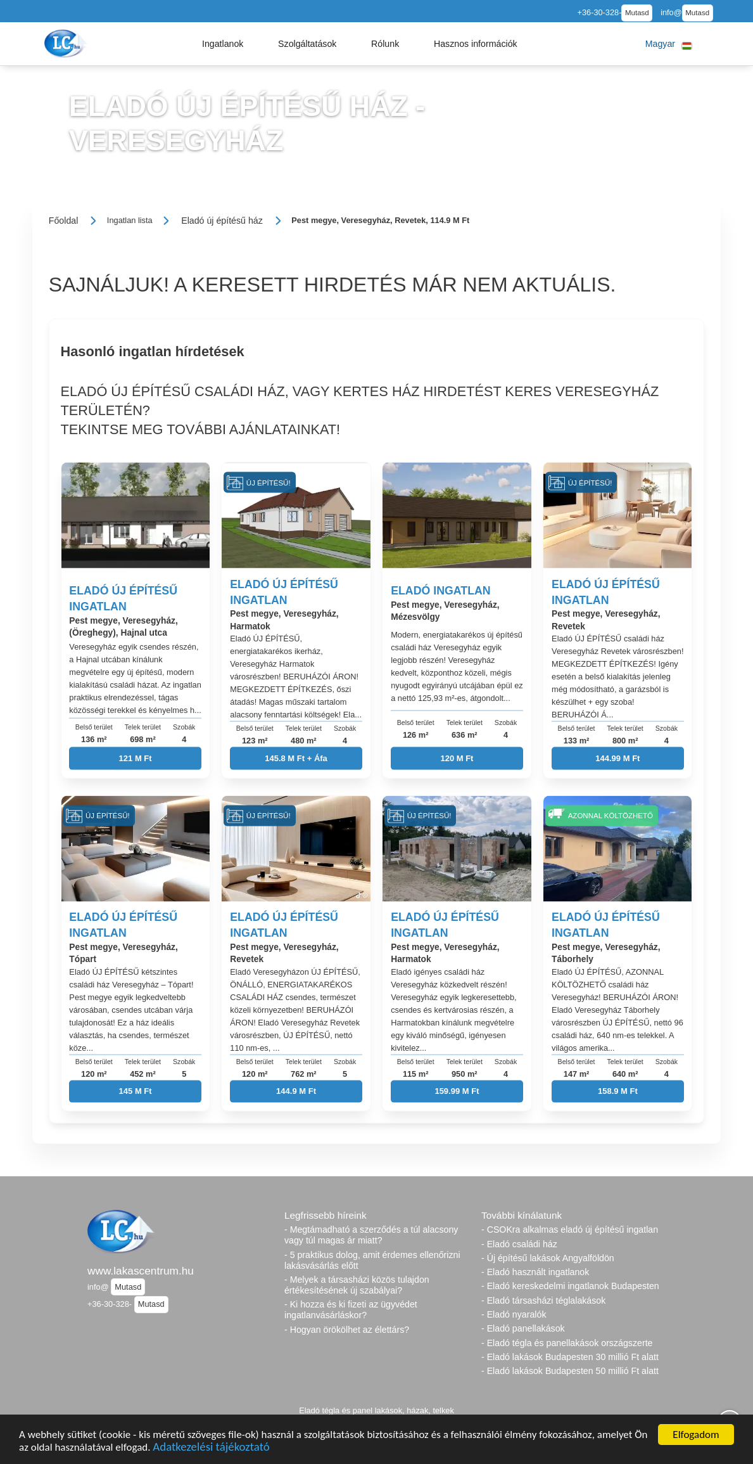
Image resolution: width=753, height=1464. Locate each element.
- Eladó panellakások (523, 1328)
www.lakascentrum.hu (140, 1270)
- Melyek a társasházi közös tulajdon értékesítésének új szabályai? (356, 1285)
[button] (223, 44)
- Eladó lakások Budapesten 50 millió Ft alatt (570, 1371)
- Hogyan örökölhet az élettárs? (346, 1330)
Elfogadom (696, 1434)
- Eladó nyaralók (514, 1314)
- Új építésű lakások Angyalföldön (547, 1258)
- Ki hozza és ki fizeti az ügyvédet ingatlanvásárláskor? (350, 1309)
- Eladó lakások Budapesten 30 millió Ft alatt (570, 1357)
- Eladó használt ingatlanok (535, 1272)
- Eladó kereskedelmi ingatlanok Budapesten (570, 1286)
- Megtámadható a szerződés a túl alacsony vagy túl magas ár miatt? (371, 1234)
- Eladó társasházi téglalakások (543, 1300)
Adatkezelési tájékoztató (211, 1446)
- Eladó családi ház (519, 1244)
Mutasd (637, 12)
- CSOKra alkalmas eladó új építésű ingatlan (569, 1229)
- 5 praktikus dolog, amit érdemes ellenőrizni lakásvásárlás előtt (372, 1260)
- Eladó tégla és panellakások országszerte (567, 1343)
